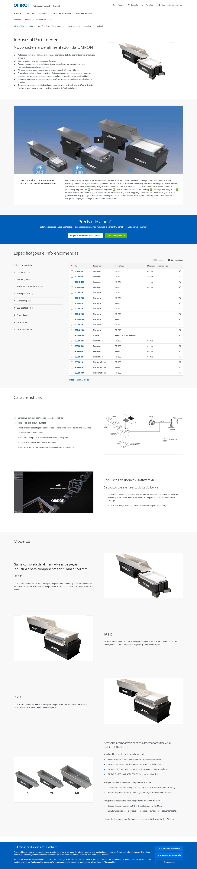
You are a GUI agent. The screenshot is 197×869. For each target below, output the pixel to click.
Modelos (87, 26)
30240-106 (79, 319)
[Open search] (118, 5)
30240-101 (79, 293)
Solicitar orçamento (116, 236)
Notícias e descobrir (84, 13)
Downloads (99, 26)
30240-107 (79, 325)
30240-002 (79, 277)
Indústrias (43, 13)
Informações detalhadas (23, 26)
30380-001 (79, 341)
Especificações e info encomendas (50, 26)
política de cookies (114, 859)
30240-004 (79, 287)
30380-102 (79, 368)
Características (74, 26)
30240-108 (79, 330)
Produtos (17, 13)
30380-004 (79, 357)
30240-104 (79, 309)
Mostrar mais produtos (80, 380)
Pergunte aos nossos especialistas (85, 236)
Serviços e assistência (62, 13)
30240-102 (79, 298)
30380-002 (79, 346)
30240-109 (79, 335)
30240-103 (79, 303)
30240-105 (79, 314)
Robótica (28, 20)
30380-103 (79, 373)
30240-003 (79, 282)
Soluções (30, 13)
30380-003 (79, 352)
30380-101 (79, 362)
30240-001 (79, 271)
